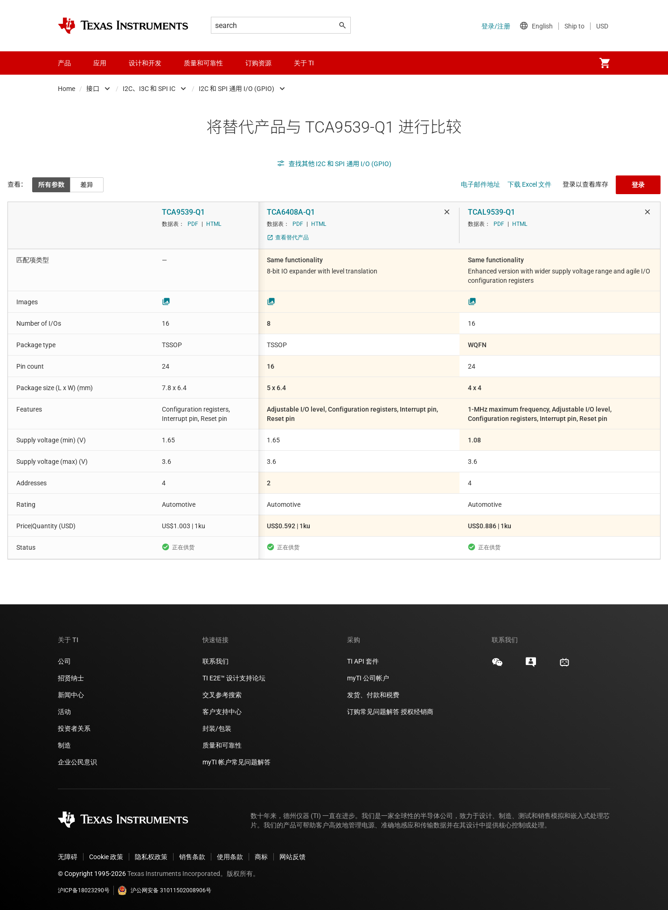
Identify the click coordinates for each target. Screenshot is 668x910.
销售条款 (192, 857)
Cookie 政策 (106, 857)
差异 (86, 185)
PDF (193, 224)
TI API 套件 (363, 661)
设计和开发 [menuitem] (145, 63)
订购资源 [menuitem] (258, 63)
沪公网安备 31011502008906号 (164, 890)
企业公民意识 (77, 762)
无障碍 (67, 857)
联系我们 (215, 661)
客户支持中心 (222, 711)
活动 (64, 711)
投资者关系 (74, 728)
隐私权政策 (151, 857)
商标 (261, 857)
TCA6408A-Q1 (291, 212)
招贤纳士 (71, 678)
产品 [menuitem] (64, 63)
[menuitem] (604, 63)
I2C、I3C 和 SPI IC (149, 88)
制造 (64, 745)
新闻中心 (71, 695)
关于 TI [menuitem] (304, 63)
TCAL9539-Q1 (491, 212)
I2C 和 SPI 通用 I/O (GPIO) (236, 88)
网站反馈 (292, 857)
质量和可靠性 (222, 745)
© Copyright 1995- (92, 873)
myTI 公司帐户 (368, 678)
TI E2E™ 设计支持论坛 (233, 678)
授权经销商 (417, 711)
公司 (64, 661)
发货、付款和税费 (373, 695)
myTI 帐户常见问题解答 (236, 762)
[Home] (123, 25)
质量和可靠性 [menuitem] (203, 63)
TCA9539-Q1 (183, 212)
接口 (92, 88)
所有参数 (51, 185)
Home (66, 88)
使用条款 (230, 857)
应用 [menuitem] (99, 63)
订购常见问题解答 (373, 711)
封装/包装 (216, 728)
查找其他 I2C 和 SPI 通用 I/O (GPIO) (334, 164)
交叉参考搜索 (222, 695)
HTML (213, 224)
